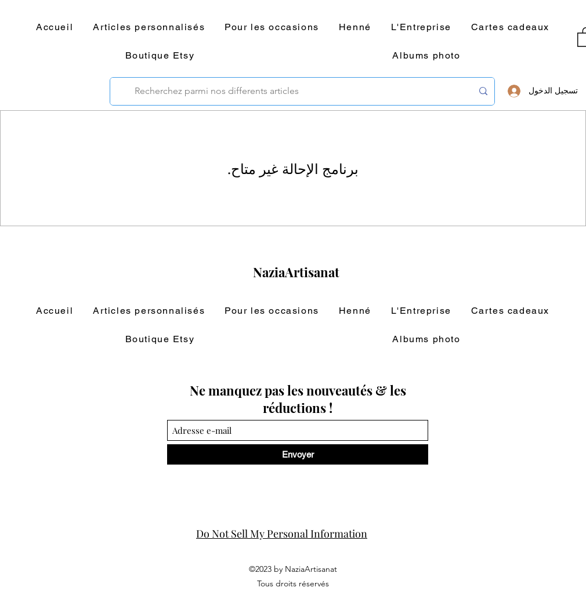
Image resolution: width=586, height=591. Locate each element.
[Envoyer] (297, 454)
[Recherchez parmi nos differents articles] (303, 91)
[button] (148, 27)
